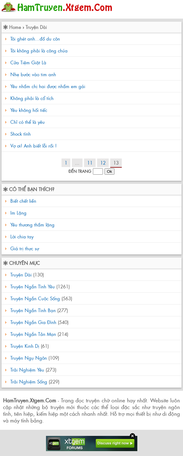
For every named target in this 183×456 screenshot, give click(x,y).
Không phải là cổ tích (32, 98)
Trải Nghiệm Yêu (27, 369)
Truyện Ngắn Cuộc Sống (35, 298)
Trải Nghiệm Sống (28, 381)
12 (103, 162)
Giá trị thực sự (24, 248)
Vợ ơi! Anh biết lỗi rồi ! (33, 145)
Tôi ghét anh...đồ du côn (35, 38)
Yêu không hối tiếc (28, 109)
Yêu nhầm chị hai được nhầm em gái (47, 86)
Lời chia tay (21, 236)
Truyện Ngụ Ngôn (28, 357)
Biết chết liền (22, 200)
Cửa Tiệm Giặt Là (28, 62)
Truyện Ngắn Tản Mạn (33, 333)
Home (15, 26)
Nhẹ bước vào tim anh (33, 74)
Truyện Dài (36, 26)
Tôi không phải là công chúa (39, 50)
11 (90, 162)
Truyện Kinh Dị (24, 345)
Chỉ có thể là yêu (27, 121)
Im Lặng (17, 212)
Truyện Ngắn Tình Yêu (32, 286)
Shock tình (20, 133)
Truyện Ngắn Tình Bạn (33, 310)
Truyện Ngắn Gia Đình (33, 322)
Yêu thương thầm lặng (32, 224)
